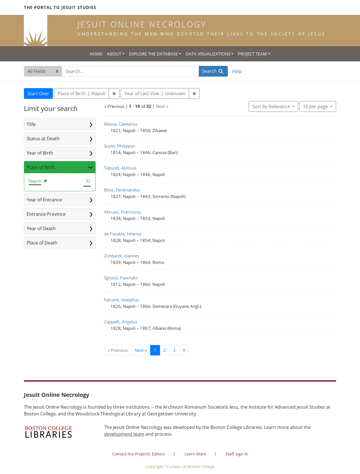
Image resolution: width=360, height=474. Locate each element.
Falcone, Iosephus (121, 299)
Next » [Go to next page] (141, 350)
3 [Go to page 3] (174, 350)
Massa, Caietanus (121, 124)
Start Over (38, 93)
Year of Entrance (44, 200)
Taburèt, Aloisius (120, 168)
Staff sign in (237, 454)
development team (124, 434)
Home (96, 54)
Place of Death (42, 243)
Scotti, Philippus (119, 146)
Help (237, 71)
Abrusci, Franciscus (122, 212)
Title (31, 124)
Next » (162, 106)
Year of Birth (40, 153)
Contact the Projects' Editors (138, 454)
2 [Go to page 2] (164, 350)
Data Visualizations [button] (208, 54)
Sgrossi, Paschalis (121, 278)
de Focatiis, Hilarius (123, 234)
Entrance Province (46, 214)
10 (316, 106)
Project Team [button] (252, 54)
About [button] (114, 54)
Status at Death (43, 138)
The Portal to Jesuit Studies (60, 7)
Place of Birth (41, 167)
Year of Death (41, 228)
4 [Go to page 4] (184, 350)
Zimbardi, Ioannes (121, 256)
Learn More (195, 454)
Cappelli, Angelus (120, 321)
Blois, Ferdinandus (122, 190)
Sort (271, 106)
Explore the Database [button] (153, 54)
